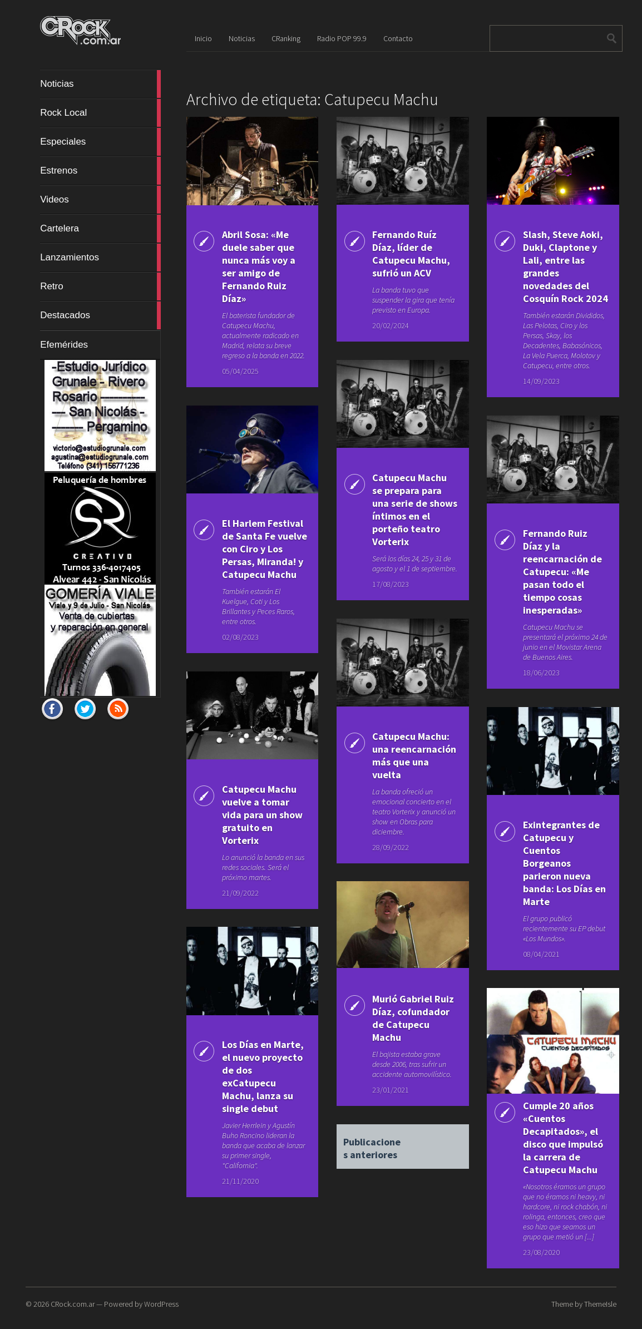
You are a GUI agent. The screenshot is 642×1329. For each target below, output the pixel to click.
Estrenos (100, 171)
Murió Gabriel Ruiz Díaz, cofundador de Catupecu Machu (413, 1018)
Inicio (203, 38)
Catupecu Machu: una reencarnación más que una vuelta (414, 755)
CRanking (285, 38)
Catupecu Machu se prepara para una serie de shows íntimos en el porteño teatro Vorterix (414, 509)
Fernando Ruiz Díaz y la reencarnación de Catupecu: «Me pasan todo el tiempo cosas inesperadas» (562, 571)
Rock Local (100, 113)
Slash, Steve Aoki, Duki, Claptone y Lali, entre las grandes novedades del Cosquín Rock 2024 (565, 266)
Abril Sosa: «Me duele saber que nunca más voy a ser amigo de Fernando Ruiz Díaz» (258, 266)
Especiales (100, 142)
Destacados (100, 315)
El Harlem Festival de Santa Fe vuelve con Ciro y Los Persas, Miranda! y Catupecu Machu (264, 549)
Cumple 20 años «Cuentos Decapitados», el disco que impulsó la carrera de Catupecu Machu (563, 1137)
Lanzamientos (100, 257)
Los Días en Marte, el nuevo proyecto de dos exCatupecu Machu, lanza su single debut (263, 1076)
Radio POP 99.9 (342, 38)
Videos (100, 200)
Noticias (100, 84)
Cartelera (100, 229)
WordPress (161, 1304)
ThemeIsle (600, 1304)
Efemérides (64, 344)
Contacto (398, 38)
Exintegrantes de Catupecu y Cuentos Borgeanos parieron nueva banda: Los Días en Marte (564, 863)
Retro (100, 286)
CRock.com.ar (73, 1304)
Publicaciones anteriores (372, 1143)
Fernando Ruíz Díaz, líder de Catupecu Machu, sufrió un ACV (411, 253)
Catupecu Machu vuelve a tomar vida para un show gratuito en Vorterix (262, 815)
